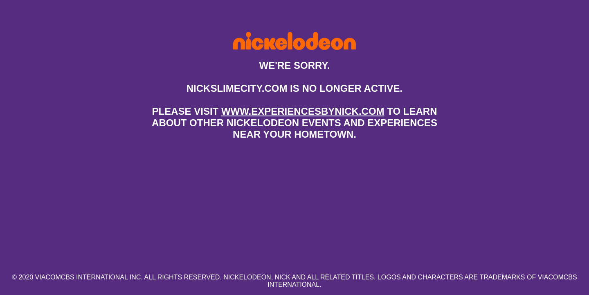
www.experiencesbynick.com (302, 111)
